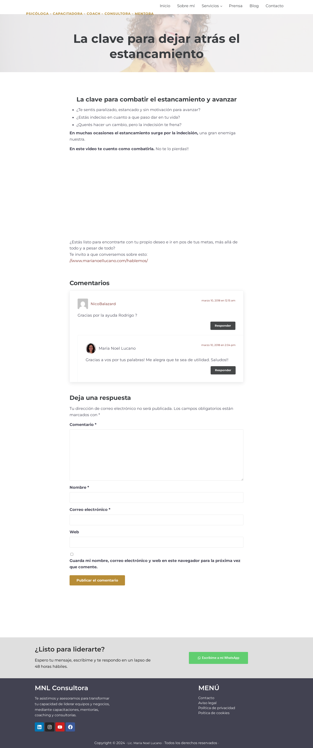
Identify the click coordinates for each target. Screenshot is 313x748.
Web (74, 556)
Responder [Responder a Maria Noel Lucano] (223, 394)
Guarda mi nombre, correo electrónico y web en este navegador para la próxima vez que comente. (155, 588)
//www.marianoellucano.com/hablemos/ (109, 285)
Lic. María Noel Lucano (144, 743)
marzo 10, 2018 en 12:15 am (218, 324)
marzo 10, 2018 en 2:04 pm (218, 369)
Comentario (83, 448)
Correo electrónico (90, 534)
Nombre (79, 511)
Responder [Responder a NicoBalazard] (223, 350)
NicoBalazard (104, 328)
